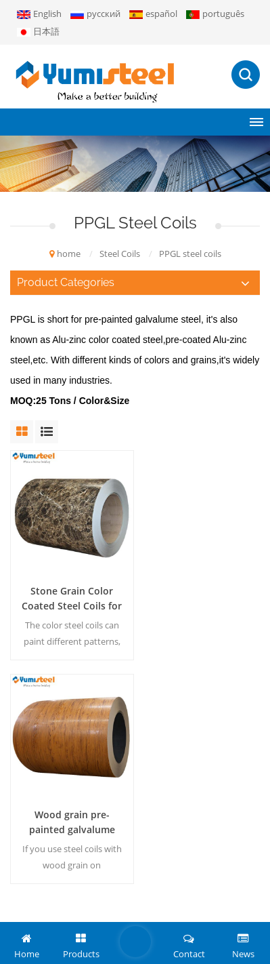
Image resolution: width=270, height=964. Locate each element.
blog (166, 913)
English (39, 13)
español (153, 13)
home (65, 253)
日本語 (38, 31)
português (215, 13)
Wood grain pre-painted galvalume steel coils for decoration (201, 593)
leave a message (135, 941)
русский (95, 13)
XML (139, 913)
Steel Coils (119, 253)
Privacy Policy (210, 913)
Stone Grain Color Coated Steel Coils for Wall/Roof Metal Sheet (69, 593)
